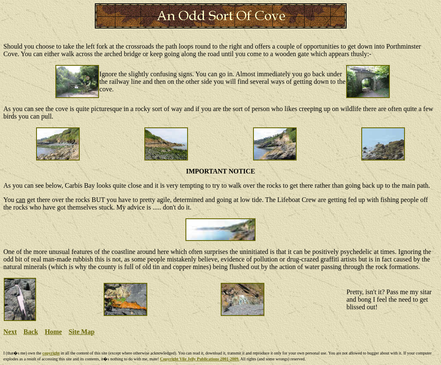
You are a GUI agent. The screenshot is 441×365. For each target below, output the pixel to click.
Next (10, 331)
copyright (51, 353)
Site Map (82, 331)
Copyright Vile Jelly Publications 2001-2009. (199, 359)
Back (30, 331)
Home (53, 331)
